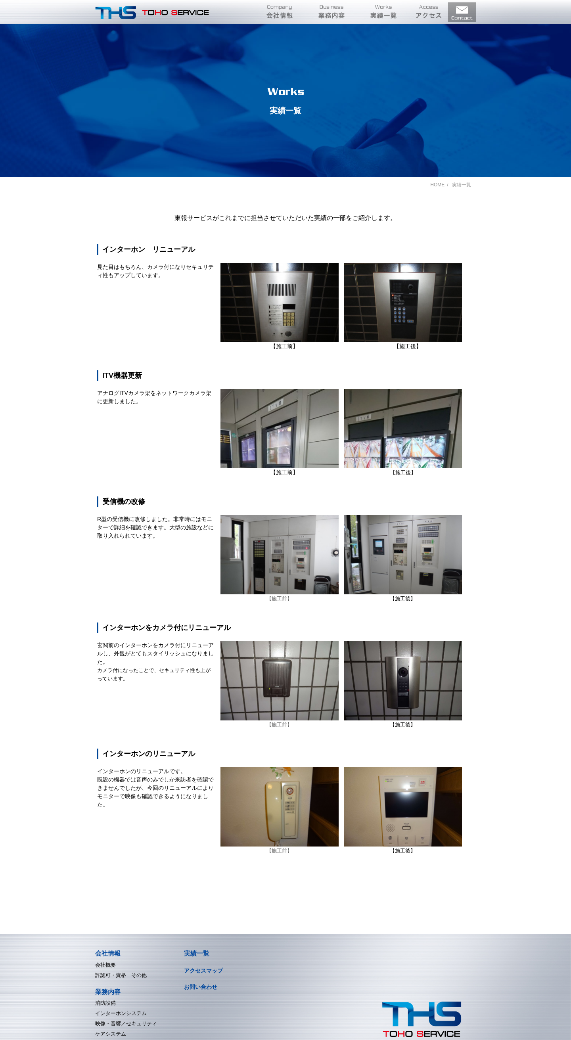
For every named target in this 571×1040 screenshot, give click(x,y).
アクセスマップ (203, 970)
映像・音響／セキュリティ (126, 1024)
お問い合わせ (200, 987)
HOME (437, 185)
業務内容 (108, 991)
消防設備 (105, 1003)
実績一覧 (196, 953)
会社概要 (105, 965)
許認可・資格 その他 (121, 975)
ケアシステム (110, 1034)
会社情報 (108, 953)
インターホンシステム (121, 1013)
